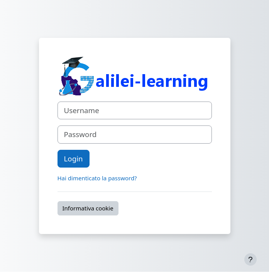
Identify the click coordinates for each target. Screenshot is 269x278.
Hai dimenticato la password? (97, 178)
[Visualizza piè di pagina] (250, 259)
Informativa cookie (88, 208)
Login (73, 158)
